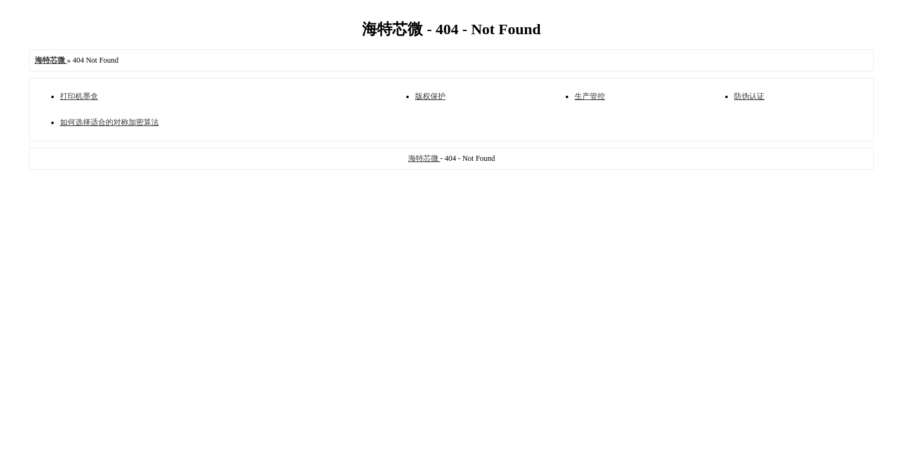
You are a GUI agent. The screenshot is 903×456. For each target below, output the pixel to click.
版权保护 (430, 96)
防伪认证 (749, 96)
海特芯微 (424, 158)
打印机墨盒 (79, 96)
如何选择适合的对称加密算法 (109, 122)
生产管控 (590, 96)
